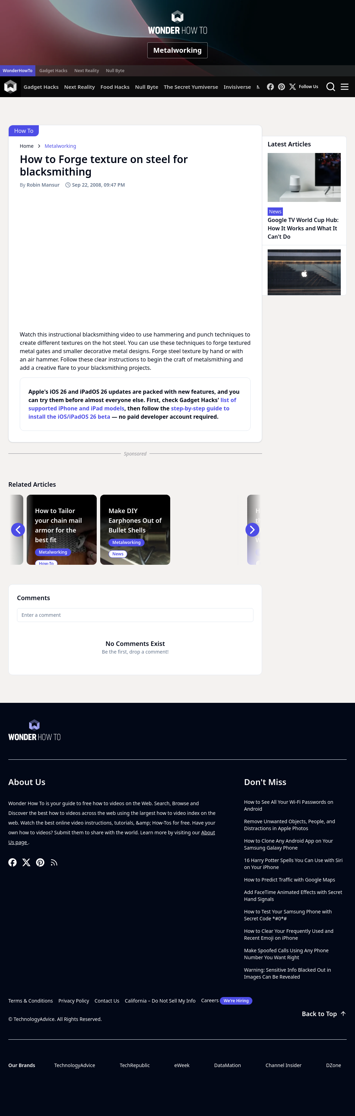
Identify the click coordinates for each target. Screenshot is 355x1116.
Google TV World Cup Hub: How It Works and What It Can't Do (303, 228)
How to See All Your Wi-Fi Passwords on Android (289, 805)
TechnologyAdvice (74, 1065)
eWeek (182, 1065)
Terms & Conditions (30, 1000)
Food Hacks (115, 86)
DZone (333, 1065)
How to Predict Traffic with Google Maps (289, 879)
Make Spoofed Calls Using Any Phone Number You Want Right (286, 954)
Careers (226, 1001)
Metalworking (177, 50)
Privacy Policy (74, 1000)
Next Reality (86, 71)
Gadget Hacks (54, 71)
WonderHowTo (18, 71)
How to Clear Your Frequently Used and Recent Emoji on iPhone (289, 934)
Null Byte (115, 71)
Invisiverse (237, 86)
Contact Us (107, 1000)
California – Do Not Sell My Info (160, 1000)
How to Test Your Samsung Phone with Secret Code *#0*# (288, 915)
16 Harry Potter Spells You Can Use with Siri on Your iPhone (293, 863)
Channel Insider (284, 1065)
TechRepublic (135, 1065)
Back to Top (324, 1013)
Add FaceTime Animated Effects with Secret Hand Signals (293, 895)
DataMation (227, 1065)
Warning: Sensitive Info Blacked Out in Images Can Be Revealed (287, 973)
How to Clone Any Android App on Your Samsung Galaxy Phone (288, 844)
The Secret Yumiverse (191, 86)
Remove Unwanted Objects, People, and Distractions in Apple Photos (289, 825)
